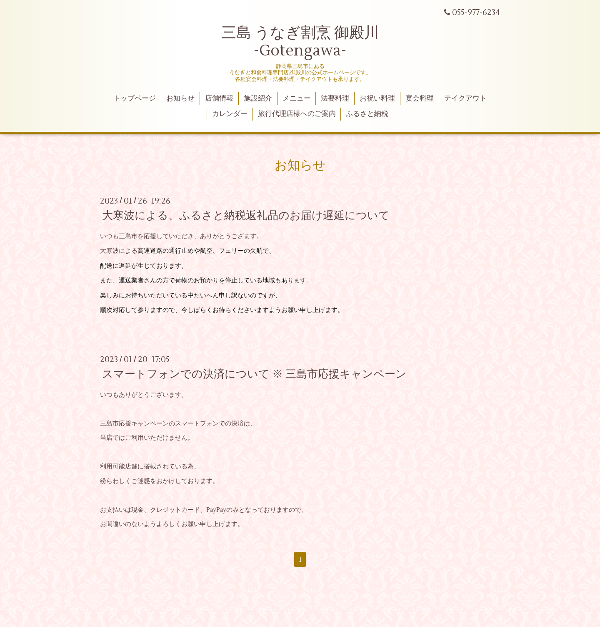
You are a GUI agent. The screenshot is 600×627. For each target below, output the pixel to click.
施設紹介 (258, 98)
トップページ (134, 98)
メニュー (296, 98)
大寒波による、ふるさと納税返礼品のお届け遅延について (246, 216)
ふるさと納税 (367, 113)
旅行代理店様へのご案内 (297, 113)
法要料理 (335, 98)
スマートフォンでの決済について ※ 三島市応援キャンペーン (254, 374)
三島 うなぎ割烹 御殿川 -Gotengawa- (300, 41)
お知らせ (180, 98)
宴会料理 (419, 98)
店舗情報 (219, 98)
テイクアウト (465, 98)
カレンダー (230, 113)
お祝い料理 (377, 98)
